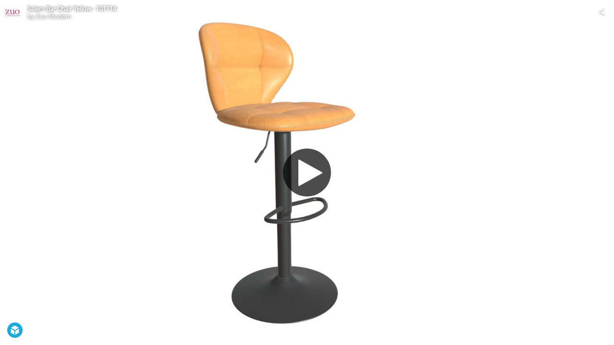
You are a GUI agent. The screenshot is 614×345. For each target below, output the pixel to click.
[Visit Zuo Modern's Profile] (12, 12)
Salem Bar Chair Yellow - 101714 (71, 8)
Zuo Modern (53, 16)
